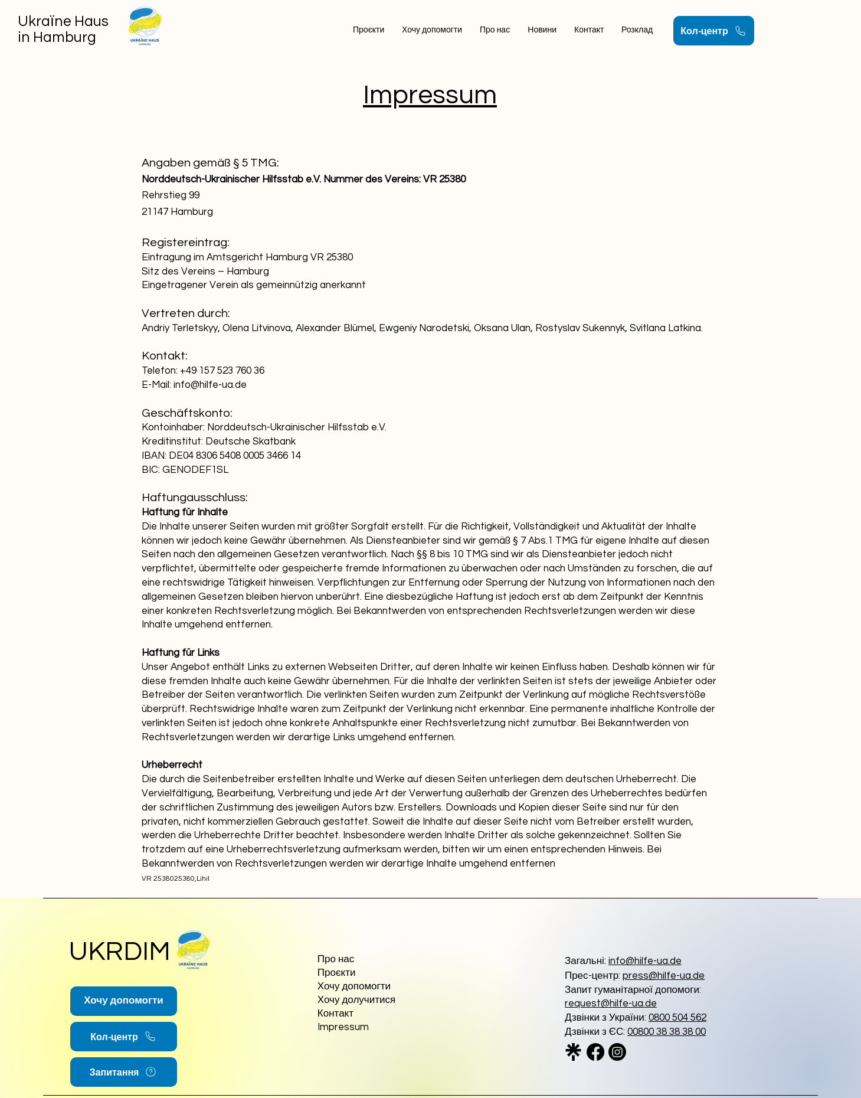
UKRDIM (120, 951)
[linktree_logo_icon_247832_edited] (573, 1052)
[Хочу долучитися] (373, 1001)
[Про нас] (373, 960)
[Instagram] (617, 1052)
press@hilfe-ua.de (664, 975)
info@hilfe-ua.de (645, 961)
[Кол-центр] (713, 30)
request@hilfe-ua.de (611, 1003)
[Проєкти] (373, 974)
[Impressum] (373, 1028)
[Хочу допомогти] (123, 1001)
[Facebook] (595, 1052)
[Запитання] (123, 1072)
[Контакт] (359, 1014)
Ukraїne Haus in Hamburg (63, 29)
